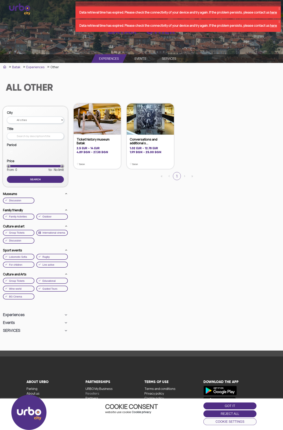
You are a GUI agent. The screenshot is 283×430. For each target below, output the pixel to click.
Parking (32, 389)
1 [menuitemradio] (177, 176)
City (10, 112)
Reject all (230, 413)
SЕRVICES (169, 58)
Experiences (109, 58)
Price (10, 161)
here (273, 8)
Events (140, 58)
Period (11, 145)
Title (10, 129)
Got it (230, 406)
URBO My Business (99, 389)
